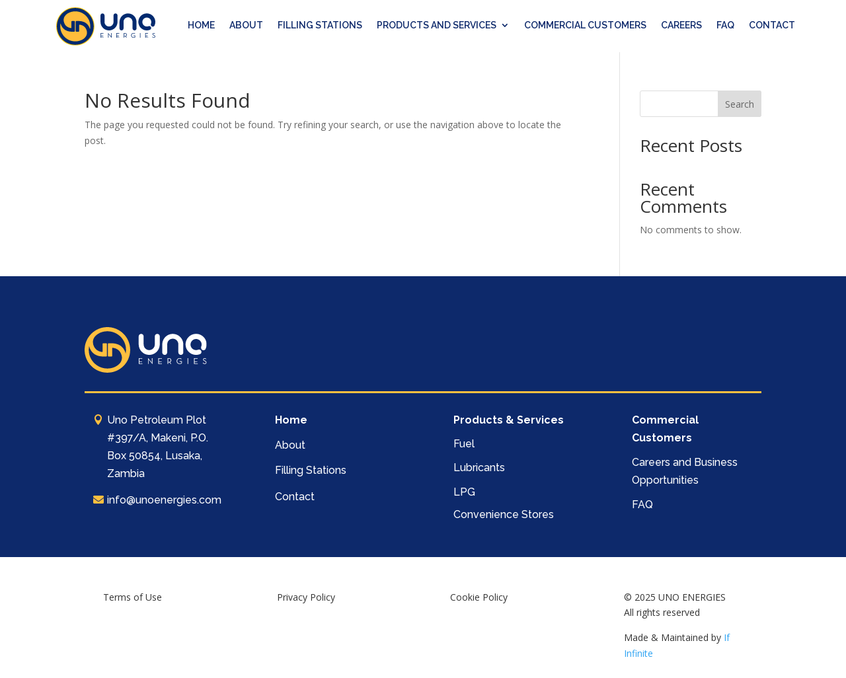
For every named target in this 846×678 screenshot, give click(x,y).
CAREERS (681, 25)
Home (291, 420)
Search (739, 104)
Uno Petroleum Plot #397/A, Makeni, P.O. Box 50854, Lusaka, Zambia (157, 447)
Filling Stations (310, 470)
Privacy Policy (306, 597)
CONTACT (772, 25)
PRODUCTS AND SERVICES (436, 25)
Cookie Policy (479, 597)
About (290, 445)
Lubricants (479, 467)
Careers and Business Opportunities (685, 471)
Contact (295, 496)
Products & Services (508, 420)
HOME (201, 25)
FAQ (725, 25)
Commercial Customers (665, 429)
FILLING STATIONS (320, 25)
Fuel (464, 443)
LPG (464, 492)
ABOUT (246, 25)
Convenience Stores (503, 514)
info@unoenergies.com (164, 500)
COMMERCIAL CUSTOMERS (585, 25)
